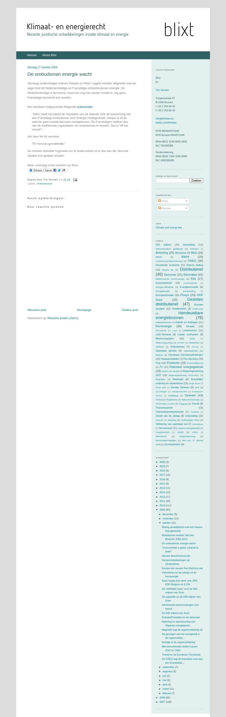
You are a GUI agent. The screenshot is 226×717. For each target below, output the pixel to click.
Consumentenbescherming (169, 261)
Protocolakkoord (195, 363)
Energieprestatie (165, 295)
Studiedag (173, 395)
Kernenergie (164, 326)
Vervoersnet (165, 428)
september (169, 667)
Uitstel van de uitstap (168, 415)
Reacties (164, 208)
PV (161, 367)
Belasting (162, 252)
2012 (163, 496)
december (168, 514)
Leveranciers (190, 330)
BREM (159, 257)
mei (165, 680)
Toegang (183, 403)
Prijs (158, 363)
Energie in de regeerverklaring (178, 642)
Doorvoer (170, 274)
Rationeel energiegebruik (186, 367)
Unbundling (191, 415)
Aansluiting (189, 244)
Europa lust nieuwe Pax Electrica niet (182, 568)
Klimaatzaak (161, 330)
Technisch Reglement (166, 399)
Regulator (160, 379)
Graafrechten (179, 308)
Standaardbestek (179, 391)
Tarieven (190, 395)
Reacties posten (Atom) (62, 318)
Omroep (195, 347)
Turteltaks (194, 412)
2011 (163, 501)
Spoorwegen (161, 391)
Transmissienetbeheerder (170, 411)
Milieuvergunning (164, 342)
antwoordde (84, 107)
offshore (160, 346)
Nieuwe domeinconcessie (176, 555)
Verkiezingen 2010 (190, 420)
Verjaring (172, 420)
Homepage (84, 310)
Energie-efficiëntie (165, 287)
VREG (180, 432)
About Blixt (49, 55)
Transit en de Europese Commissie (181, 654)
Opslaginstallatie (170, 358)
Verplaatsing (197, 424)
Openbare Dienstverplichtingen (185, 354)
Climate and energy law (169, 227)
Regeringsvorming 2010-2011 (184, 375)
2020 (163, 462)
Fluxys (184, 295)
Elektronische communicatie (170, 279)
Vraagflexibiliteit (163, 432)
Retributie (177, 379)
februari (167, 693)
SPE (197, 387)
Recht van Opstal (170, 371)
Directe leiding (195, 265)
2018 (163, 470)
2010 (163, 505)
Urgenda (159, 420)
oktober (167, 522)
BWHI (185, 256)
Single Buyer (194, 383)
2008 (163, 697)
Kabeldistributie (163, 322)
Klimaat (190, 326)
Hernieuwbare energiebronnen (179, 315)
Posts (163, 201)
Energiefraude (163, 291)
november (168, 518)
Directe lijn (167, 270)
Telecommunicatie (191, 399)
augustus (168, 671)
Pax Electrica (191, 358)
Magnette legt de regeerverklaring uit (182, 629)
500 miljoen (163, 244)
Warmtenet (161, 436)
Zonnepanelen (172, 444)
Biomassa (180, 252)
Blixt (194, 252)
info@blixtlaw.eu (165, 118)
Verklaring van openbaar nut (171, 424)
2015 (163, 483)
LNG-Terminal (163, 334)
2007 (163, 701)
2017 (163, 474)
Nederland (194, 342)
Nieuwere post (37, 310)
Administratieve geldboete (169, 249)
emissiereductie (190, 283)
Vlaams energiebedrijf (189, 428)
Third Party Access (165, 403)
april (165, 684)
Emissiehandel (164, 283)
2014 (163, 488)
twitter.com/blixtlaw (166, 122)
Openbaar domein (166, 350)
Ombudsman (44, 183)
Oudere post (130, 310)
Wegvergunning (187, 436)
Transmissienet (164, 407)
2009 (163, 509)
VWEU (195, 432)
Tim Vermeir (162, 90)
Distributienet (191, 269)
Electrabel (190, 274)
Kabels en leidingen (186, 322)
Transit (195, 403)
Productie (173, 362)
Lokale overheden (187, 334)
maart (166, 688)
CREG (192, 261)
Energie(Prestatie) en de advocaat (181, 617)
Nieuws (32, 55)
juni (165, 675)
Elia (193, 278)
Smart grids (161, 387)
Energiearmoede (189, 287)
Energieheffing (189, 291)
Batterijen (194, 249)
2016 (163, 479)
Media (192, 339)
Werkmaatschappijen (166, 440)
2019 (163, 466)
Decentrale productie (167, 265)
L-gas (174, 330)
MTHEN (180, 343)
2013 (163, 492)
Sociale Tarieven (180, 387)
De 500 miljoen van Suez (175, 613)
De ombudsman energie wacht (60, 74)
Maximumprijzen (165, 338)
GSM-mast (197, 309)
